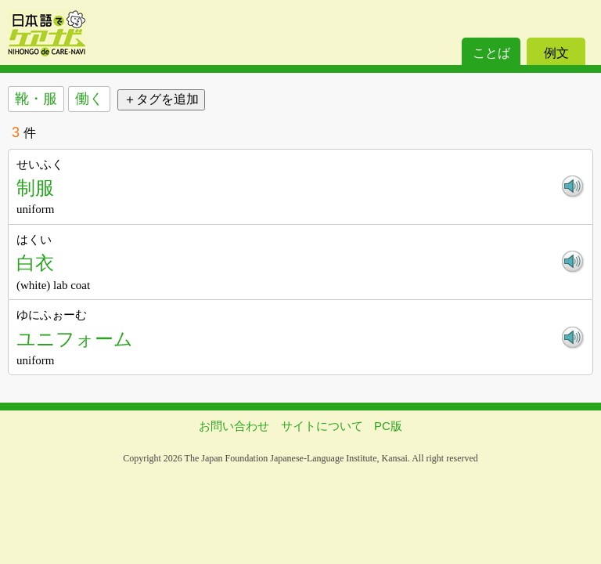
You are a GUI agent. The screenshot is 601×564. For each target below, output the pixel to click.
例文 (556, 53)
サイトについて (322, 425)
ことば (491, 53)
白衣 (35, 262)
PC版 (388, 425)
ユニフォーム (74, 338)
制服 (35, 187)
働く (89, 99)
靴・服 (36, 99)
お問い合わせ (234, 425)
